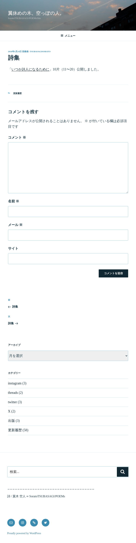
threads (13, 393)
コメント (17, 137)
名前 (13, 201)
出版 (11, 421)
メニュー (68, 35)
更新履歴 (17, 93)
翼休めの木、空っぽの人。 (36, 13)
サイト (13, 248)
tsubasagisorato (40, 51)
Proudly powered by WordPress (24, 533)
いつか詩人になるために (30, 69)
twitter (12, 402)
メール (15, 225)
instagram (15, 383)
